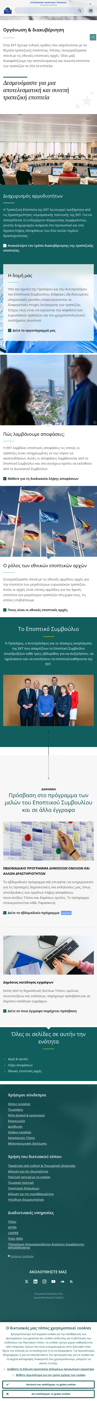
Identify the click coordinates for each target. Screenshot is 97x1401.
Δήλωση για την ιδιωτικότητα (28, 1171)
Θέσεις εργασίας (19, 1104)
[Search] (46, 10)
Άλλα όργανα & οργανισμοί (26, 1115)
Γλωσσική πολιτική (21, 1183)
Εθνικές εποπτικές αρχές (25, 1071)
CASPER (13, 1233)
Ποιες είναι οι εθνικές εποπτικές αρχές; (38, 610)
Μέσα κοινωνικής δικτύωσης (27, 1143)
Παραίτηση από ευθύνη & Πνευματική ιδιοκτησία (41, 1166)
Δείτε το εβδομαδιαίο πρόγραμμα (33, 913)
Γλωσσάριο (15, 1110)
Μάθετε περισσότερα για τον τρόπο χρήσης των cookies (50, 1375)
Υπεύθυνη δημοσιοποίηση (26, 1200)
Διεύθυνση (15, 1126)
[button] (90, 3)
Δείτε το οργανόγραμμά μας (34, 330)
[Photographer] (94, 182)
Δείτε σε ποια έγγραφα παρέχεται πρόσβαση (42, 1011)
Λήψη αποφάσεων (20, 1065)
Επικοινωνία (16, 1121)
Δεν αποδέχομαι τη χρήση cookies (51, 1393)
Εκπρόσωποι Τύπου (21, 1138)
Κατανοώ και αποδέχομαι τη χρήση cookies (51, 1384)
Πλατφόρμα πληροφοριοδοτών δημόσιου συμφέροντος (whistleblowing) (46, 1245)
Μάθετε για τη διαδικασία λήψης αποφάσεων (43, 478)
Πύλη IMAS (15, 1239)
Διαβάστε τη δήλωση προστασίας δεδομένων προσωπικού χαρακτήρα (50, 1369)
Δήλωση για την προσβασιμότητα (31, 1194)
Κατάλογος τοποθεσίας (22, 1256)
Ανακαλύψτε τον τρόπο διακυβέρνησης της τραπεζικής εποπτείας (48, 248)
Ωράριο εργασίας (19, 1132)
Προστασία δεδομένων (23, 1188)
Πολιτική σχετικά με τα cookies (29, 1177)
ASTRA (12, 1227)
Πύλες (12, 1222)
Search (79, 10)
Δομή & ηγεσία (18, 1059)
